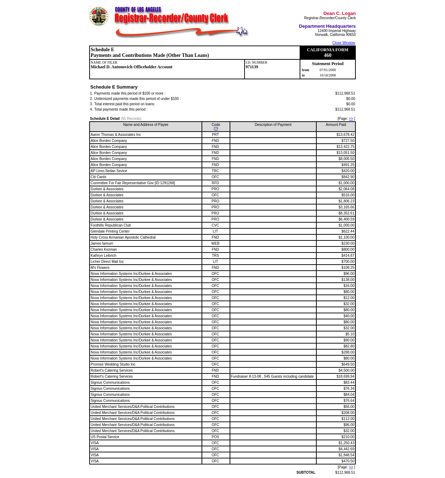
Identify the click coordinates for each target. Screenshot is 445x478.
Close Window (343, 43)
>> (351, 119)
